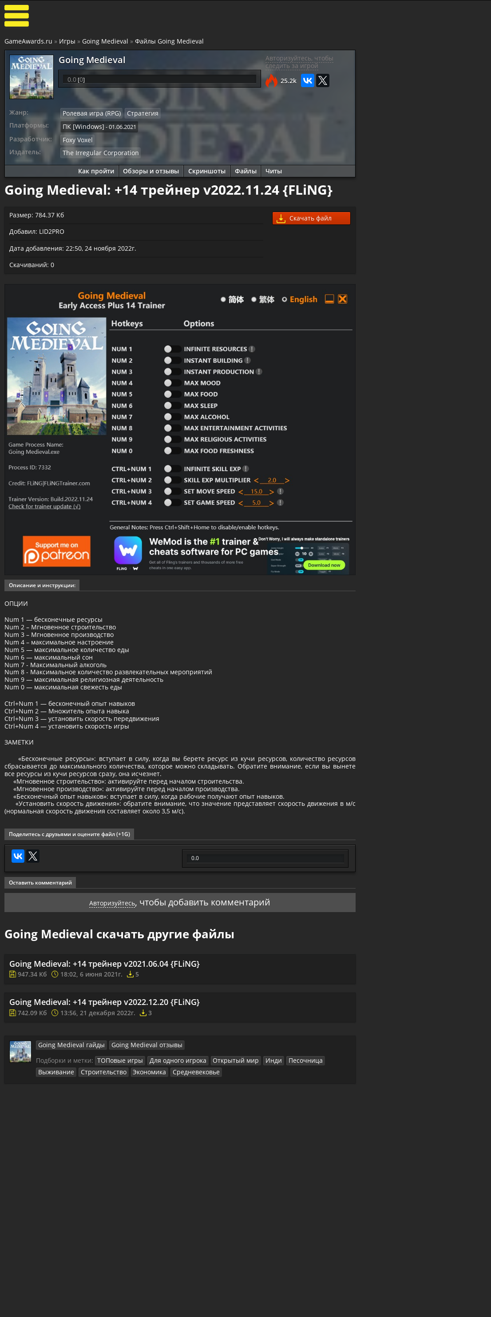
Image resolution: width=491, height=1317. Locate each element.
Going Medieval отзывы (135, 1101)
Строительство (58, 1127)
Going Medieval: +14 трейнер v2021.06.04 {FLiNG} (104, 1019)
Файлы (245, 168)
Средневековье (145, 1127)
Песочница (289, 1117)
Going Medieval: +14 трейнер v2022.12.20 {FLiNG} (104, 1058)
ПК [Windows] (81, 125)
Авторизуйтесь (111, 958)
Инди (260, 1117)
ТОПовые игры (118, 1117)
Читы (273, 168)
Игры (67, 41)
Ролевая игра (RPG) (89, 113)
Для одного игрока (171, 1117)
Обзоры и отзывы (150, 168)
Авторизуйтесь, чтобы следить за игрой (298, 62)
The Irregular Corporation (96, 150)
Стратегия (136, 113)
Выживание (327, 1117)
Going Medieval (105, 41)
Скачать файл (302, 215)
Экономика (102, 1127)
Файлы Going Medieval (169, 41)
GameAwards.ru (28, 41)
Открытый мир (225, 1117)
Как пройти (95, 168)
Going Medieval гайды (67, 1101)
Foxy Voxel (77, 138)
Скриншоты (206, 168)
